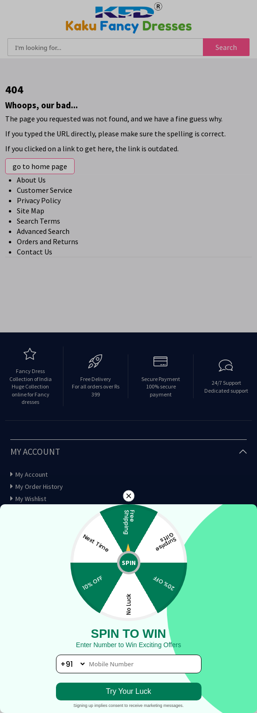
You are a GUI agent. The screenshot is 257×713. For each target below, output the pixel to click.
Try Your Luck (128, 691)
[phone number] (128, 664)
